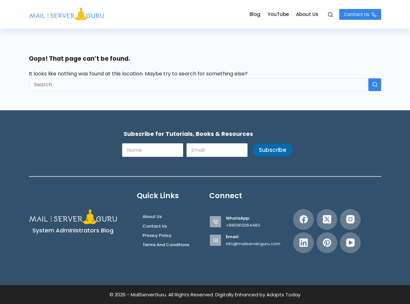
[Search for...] (198, 84)
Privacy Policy (157, 235)
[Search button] (374, 84)
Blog (255, 14)
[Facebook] (303, 219)
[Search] (330, 14)
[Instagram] (350, 219)
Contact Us (360, 14)
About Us (307, 14)
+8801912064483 (243, 225)
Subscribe (272, 150)
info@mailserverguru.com (253, 244)
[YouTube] (350, 242)
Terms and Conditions (166, 245)
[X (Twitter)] (326, 219)
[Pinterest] (326, 242)
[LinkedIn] (303, 242)
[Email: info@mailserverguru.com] (215, 240)
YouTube (278, 14)
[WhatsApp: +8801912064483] (215, 221)
